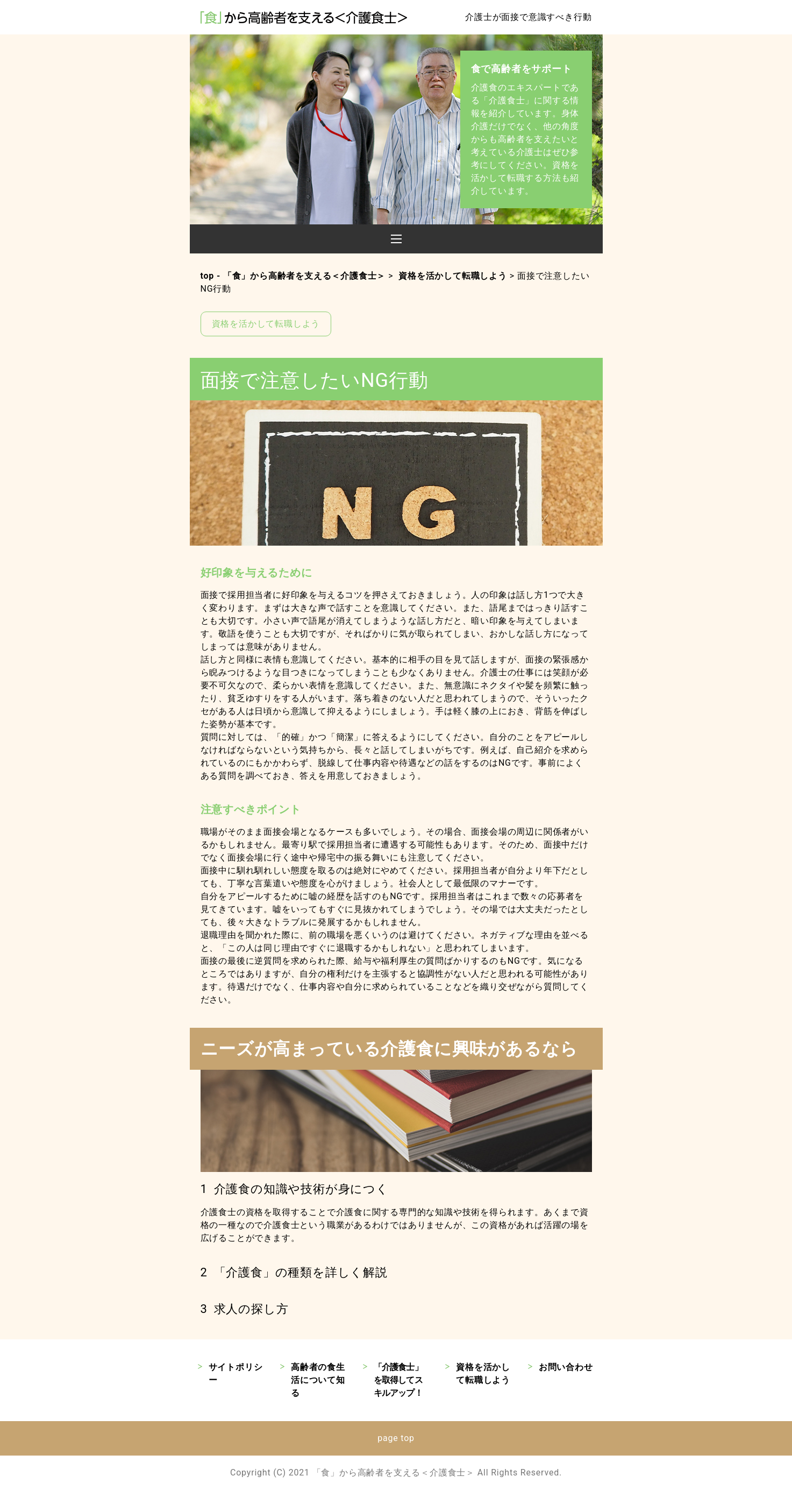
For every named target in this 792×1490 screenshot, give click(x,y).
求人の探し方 (251, 1309)
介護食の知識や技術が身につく (301, 1189)
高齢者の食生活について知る (318, 1380)
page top (396, 1438)
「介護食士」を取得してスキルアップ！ (398, 1380)
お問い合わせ (566, 1367)
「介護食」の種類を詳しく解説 (301, 1272)
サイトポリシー (236, 1373)
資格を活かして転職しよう (266, 324)
